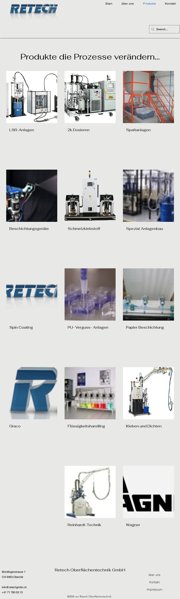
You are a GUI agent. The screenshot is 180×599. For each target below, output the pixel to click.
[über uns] (154, 574)
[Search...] (164, 29)
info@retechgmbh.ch (14, 587)
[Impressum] (154, 589)
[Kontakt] (154, 582)
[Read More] (133, 157)
